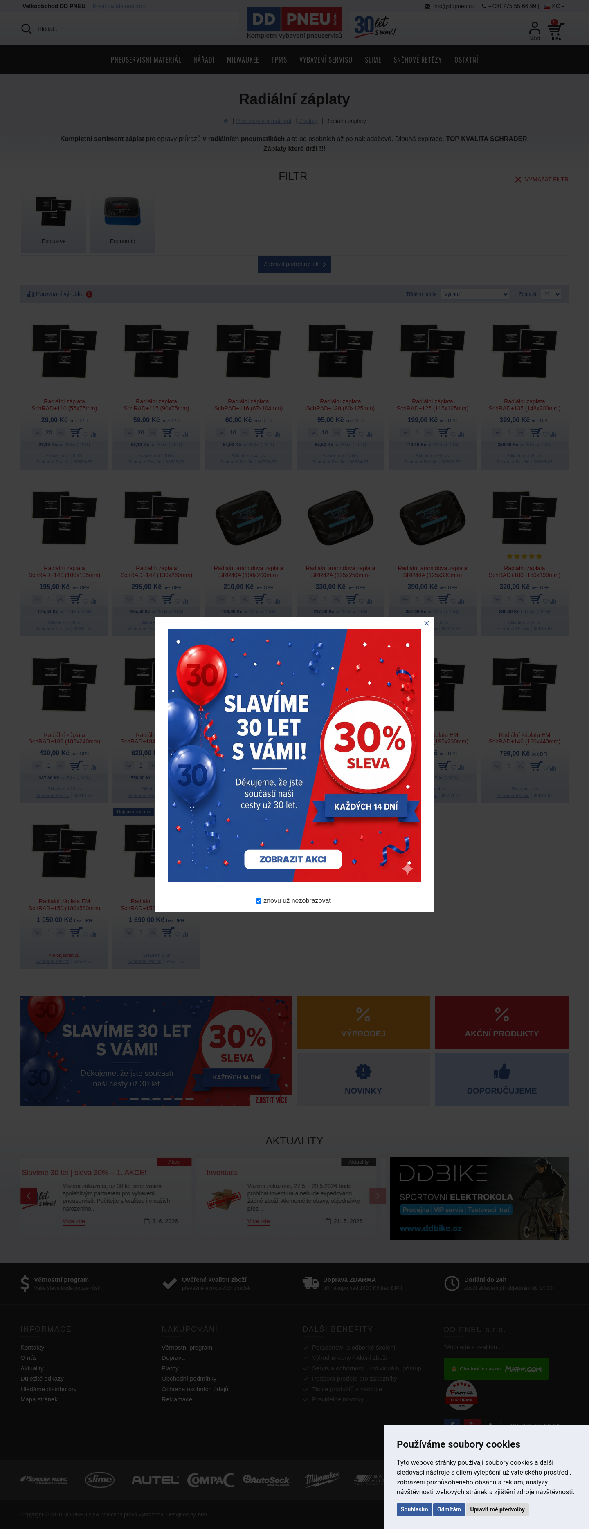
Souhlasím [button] (414, 1509)
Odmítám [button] (449, 1509)
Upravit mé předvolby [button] (497, 1509)
